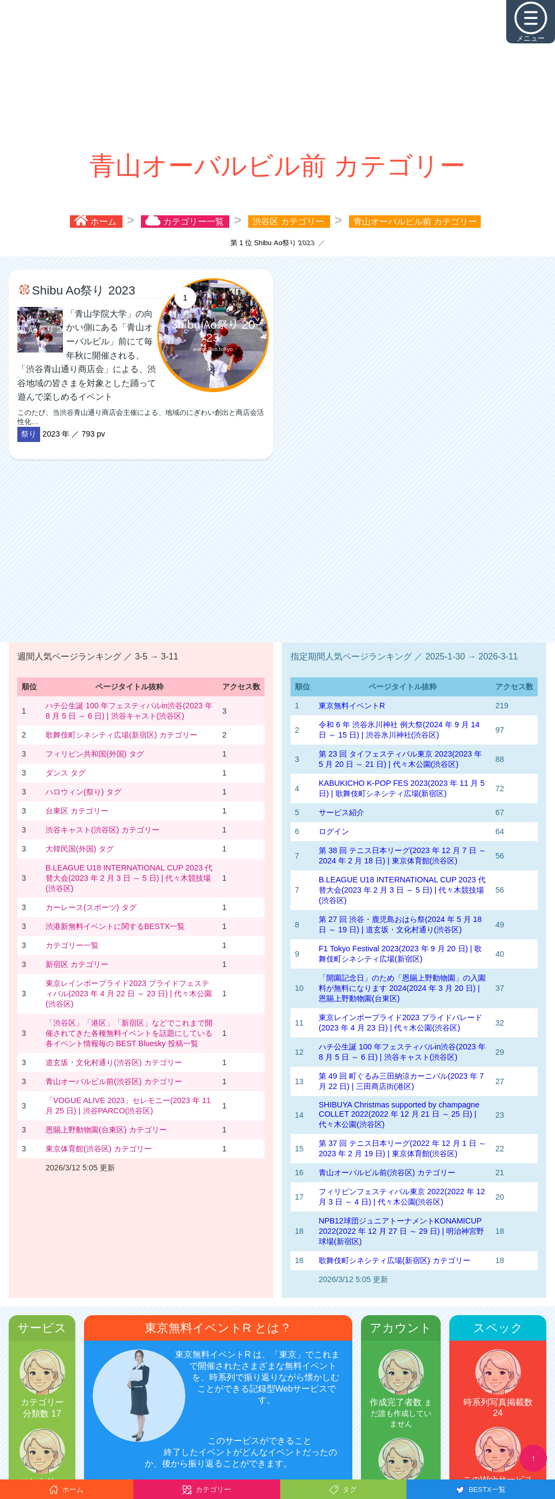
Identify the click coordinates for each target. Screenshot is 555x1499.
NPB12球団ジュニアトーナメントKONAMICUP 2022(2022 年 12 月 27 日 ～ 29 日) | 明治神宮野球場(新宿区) (401, 1231)
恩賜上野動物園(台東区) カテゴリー (106, 1129)
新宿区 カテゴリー (77, 964)
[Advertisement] (277, 76)
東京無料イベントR (352, 705)
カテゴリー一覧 (72, 945)
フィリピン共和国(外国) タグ (95, 754)
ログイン (334, 831)
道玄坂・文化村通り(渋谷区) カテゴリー (114, 1062)
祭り (28, 434)
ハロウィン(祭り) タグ (83, 791)
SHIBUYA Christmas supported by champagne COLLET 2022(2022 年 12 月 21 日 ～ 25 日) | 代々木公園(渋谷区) (399, 1114)
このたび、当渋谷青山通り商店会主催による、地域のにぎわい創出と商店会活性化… (143, 366)
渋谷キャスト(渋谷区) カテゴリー (102, 829)
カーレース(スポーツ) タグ (91, 907)
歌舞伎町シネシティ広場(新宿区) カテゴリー (121, 735)
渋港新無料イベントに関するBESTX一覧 (115, 926)
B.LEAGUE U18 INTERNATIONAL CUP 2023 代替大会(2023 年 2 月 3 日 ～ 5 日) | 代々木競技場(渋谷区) (129, 878)
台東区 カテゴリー (77, 810)
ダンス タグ (66, 772)
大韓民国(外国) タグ (80, 848)
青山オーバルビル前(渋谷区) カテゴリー (114, 1081)
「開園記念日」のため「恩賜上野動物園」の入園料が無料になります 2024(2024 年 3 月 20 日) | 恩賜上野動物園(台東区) (402, 988)
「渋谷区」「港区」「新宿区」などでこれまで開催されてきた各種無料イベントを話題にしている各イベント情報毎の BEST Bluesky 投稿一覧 (129, 1033)
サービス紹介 (341, 812)
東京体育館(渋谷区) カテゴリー (99, 1148)
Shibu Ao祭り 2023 (83, 290)
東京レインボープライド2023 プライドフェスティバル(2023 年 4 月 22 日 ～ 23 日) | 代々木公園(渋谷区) (129, 993)
